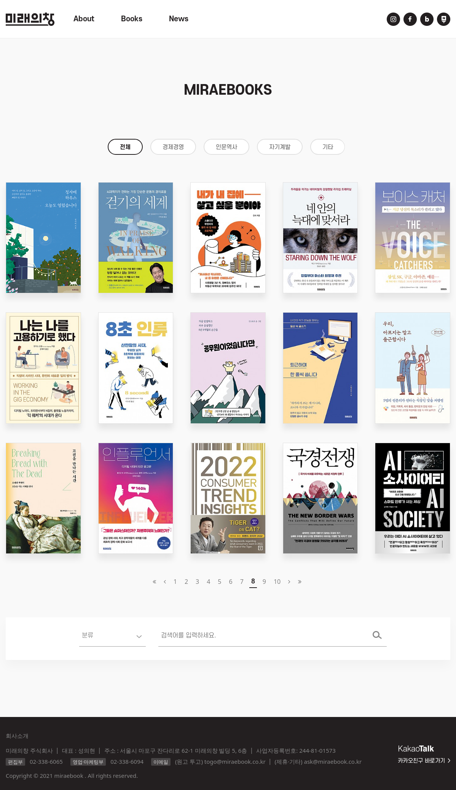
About (83, 19)
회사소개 (17, 735)
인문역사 (226, 147)
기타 (327, 147)
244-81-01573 (317, 750)
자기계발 (279, 147)
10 (277, 581)
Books (131, 19)
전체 (125, 147)
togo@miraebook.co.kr (235, 761)
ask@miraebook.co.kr (333, 761)
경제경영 (173, 147)
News (178, 19)
